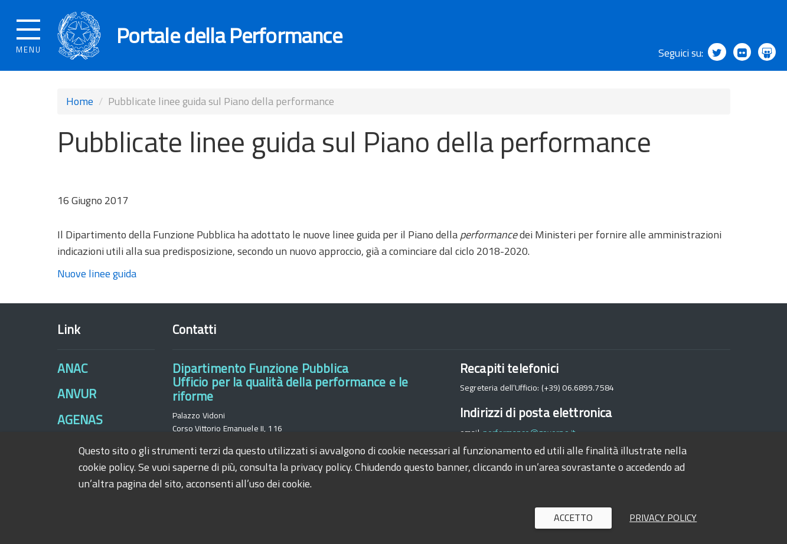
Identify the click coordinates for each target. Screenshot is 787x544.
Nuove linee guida (96, 273)
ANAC (72, 368)
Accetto (573, 517)
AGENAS (80, 419)
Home (79, 101)
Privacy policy (663, 517)
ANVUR (77, 393)
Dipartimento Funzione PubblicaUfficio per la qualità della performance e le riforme (290, 382)
